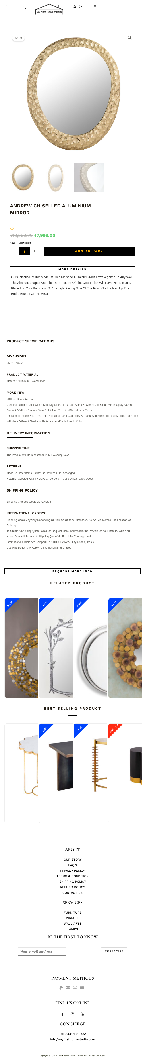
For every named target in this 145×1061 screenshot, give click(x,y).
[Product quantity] (24, 251)
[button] (12, 229)
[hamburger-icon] (11, 8)
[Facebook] (62, 1014)
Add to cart (89, 251)
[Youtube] (82, 1014)
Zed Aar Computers (96, 1056)
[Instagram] (72, 1014)
